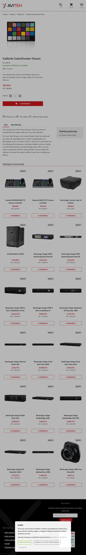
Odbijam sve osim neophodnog (47, 542)
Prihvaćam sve (25, 542)
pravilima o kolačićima (59, 537)
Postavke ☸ (22, 547)
